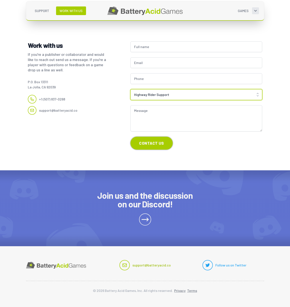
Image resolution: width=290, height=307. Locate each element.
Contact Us (151, 143)
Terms (192, 290)
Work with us (71, 11)
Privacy (180, 290)
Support (42, 11)
